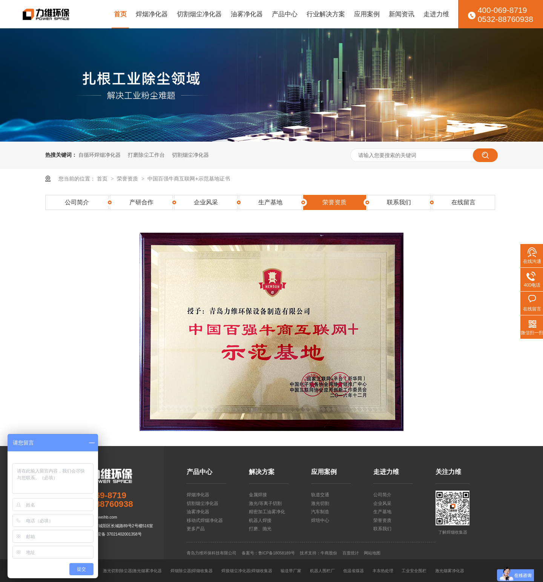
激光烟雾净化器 (449, 570)
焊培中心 (320, 520)
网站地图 (372, 553)
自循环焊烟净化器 (99, 155)
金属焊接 (258, 494)
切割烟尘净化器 (199, 14)
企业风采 (206, 202)
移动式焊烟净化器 (205, 520)
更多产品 (196, 528)
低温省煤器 (353, 570)
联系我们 (399, 202)
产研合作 (141, 202)
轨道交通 (320, 494)
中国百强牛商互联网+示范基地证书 (188, 179)
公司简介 (77, 202)
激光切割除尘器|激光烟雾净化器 (132, 570)
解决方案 (262, 472)
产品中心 (285, 14)
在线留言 (463, 202)
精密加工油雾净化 (267, 511)
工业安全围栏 (414, 570)
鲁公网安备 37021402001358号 (113, 534)
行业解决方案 (326, 14)
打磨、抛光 (260, 528)
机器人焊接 (260, 520)
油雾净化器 (247, 14)
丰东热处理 (383, 570)
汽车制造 (320, 511)
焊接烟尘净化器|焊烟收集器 (246, 570)
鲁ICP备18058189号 (276, 553)
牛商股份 (329, 553)
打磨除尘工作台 (146, 155)
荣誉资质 (128, 179)
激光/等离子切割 (265, 503)
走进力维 (436, 14)
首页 (120, 14)
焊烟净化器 (152, 14)
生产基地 (270, 202)
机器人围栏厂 (322, 570)
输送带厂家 (291, 570)
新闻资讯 (401, 14)
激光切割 (320, 503)
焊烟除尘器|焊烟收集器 (191, 570)
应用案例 (367, 14)
